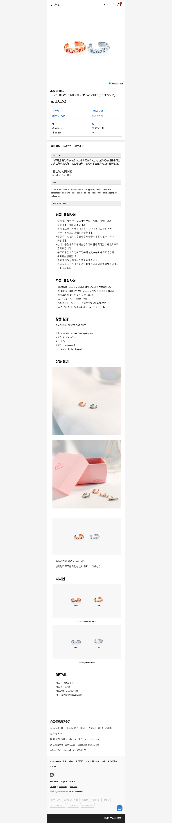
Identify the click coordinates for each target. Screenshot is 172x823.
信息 (87, 761)
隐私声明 (53, 766)
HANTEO (55, 799)
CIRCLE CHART (71, 799)
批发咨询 (73, 786)
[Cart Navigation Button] (119, 4)
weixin (95, 799)
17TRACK (73, 805)
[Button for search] (106, 4)
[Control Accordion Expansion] (86, 781)
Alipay (85, 799)
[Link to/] (112, 4)
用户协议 (95, 761)
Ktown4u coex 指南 (58, 761)
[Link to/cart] (119, 4)
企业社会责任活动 (109, 761)
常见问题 (79, 761)
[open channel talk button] (119, 808)
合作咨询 (63, 786)
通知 (71, 761)
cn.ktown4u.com (76, 791)
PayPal (106, 799)
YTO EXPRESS (57, 805)
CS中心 (53, 786)
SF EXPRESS (87, 805)
